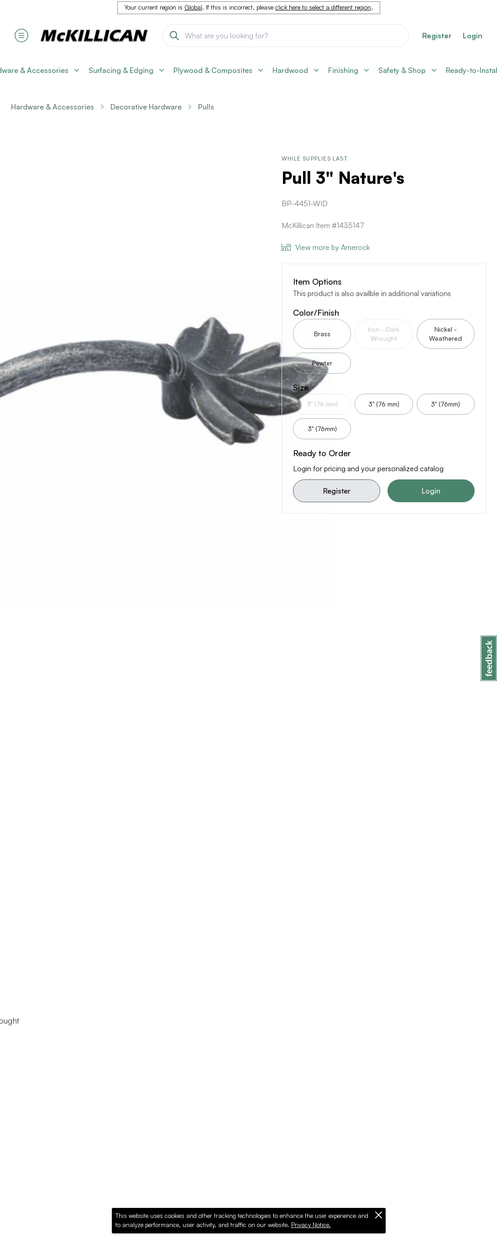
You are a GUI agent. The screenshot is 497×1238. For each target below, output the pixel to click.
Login (472, 35)
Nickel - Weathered (445, 333)
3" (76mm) (445, 404)
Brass (322, 334)
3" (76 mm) (383, 404)
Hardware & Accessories (52, 106)
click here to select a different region (323, 7)
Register (337, 490)
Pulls (206, 106)
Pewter (322, 363)
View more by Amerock (326, 247)
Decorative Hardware (146, 106)
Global (193, 7)
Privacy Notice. (311, 1224)
